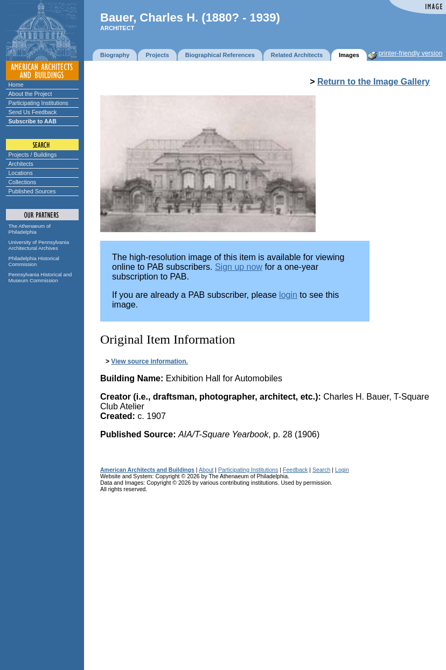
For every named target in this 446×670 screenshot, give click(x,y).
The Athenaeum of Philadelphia (30, 229)
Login (342, 469)
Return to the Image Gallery (373, 81)
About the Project (30, 93)
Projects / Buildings (33, 154)
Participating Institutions (38, 103)
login (288, 294)
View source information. (149, 361)
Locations (21, 173)
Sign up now (238, 266)
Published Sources (32, 191)
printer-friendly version (411, 53)
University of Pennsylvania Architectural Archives (39, 245)
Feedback (295, 469)
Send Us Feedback (33, 112)
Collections (23, 182)
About (206, 469)
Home (16, 84)
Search (321, 469)
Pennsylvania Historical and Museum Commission (40, 277)
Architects (21, 163)
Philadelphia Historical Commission (34, 261)
